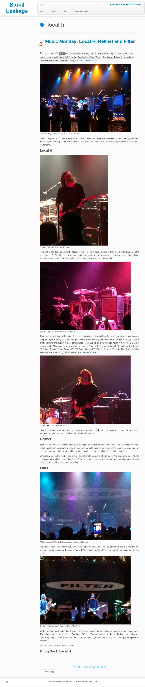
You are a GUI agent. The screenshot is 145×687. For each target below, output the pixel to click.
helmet (49, 58)
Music (62, 54)
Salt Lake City (118, 58)
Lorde (62, 58)
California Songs (102, 54)
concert (112, 54)
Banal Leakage (17, 8)
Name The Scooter (82, 12)
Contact (65, 12)
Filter (131, 54)
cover (119, 54)
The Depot (63, 62)
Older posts (49, 673)
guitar (43, 58)
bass (77, 54)
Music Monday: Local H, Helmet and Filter (90, 42)
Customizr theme (93, 682)
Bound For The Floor (88, 54)
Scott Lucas (129, 58)
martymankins (91, 62)
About (53, 12)
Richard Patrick (95, 58)
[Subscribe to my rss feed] (42, 5)
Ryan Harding (107, 58)
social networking (47, 62)
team (56, 62)
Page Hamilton (83, 58)
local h (56, 58)
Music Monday (71, 58)
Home (42, 12)
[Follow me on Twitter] (45, 5)
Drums (125, 54)
